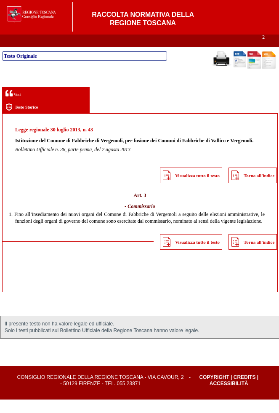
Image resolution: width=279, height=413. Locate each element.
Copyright (214, 391)
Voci (13, 106)
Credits (245, 391)
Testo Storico (21, 121)
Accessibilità (229, 397)
